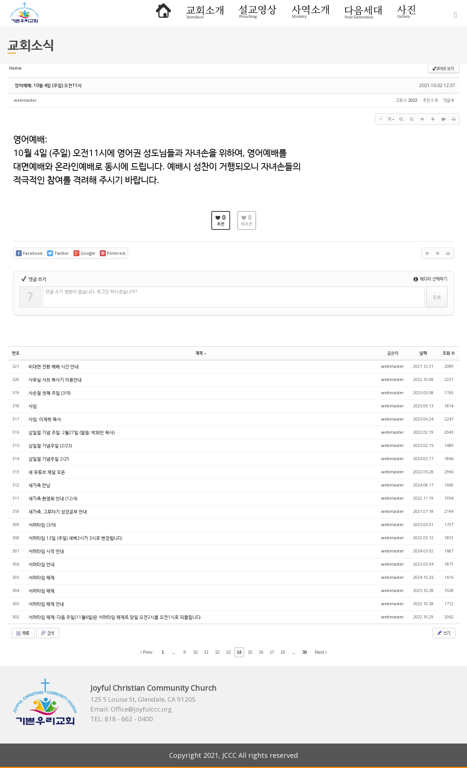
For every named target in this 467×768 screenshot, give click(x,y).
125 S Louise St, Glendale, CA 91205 (143, 699)
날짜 (423, 353)
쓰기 (443, 633)
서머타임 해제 (42, 577)
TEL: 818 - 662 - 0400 (121, 719)
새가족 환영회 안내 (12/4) (53, 498)
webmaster (25, 100)
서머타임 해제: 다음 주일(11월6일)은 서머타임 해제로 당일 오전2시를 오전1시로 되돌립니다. (115, 617)
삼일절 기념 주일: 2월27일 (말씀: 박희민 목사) (71, 432)
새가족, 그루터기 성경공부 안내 (58, 511)
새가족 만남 (39, 485)
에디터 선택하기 (430, 278)
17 (272, 652)
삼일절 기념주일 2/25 (49, 459)
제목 (200, 353)
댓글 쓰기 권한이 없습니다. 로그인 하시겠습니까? (91, 291)
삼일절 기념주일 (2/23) (50, 445)
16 (261, 652)
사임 (33, 406)
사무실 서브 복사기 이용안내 (55, 379)
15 (250, 652)
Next (321, 652)
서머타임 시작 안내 (46, 551)
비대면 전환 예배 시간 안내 (54, 366)
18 (283, 652)
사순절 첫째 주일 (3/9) (49, 393)
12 (217, 652)
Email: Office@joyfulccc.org (131, 709)
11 (206, 652)
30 (304, 652)
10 (195, 652)
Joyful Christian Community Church (153, 688)
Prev (146, 652)
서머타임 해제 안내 (46, 604)
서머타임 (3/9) (42, 525)
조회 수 (449, 353)
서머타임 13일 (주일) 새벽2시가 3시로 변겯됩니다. (76, 538)
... (173, 652)
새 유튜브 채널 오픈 (47, 472)
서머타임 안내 (42, 564)
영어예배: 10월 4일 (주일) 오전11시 (48, 85)
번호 (16, 353)
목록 (22, 633)
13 (228, 652)
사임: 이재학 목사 (45, 419)
